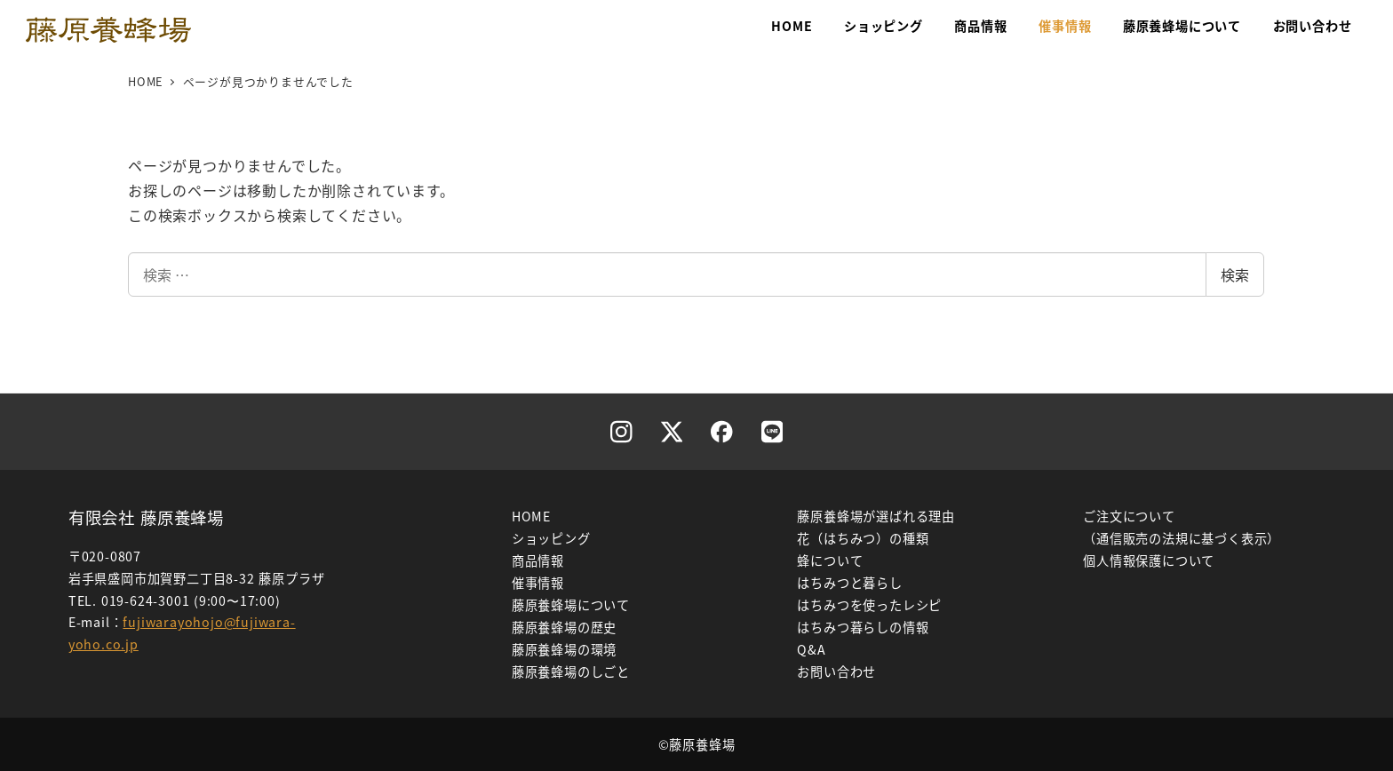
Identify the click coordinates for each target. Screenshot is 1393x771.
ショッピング (551, 538)
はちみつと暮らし (849, 583)
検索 (1235, 274)
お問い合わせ (836, 671)
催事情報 (538, 583)
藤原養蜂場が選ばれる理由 (876, 516)
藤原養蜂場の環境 (564, 649)
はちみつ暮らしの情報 (862, 627)
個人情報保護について (1148, 560)
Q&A (811, 649)
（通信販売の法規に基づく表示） (1181, 538)
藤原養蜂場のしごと (571, 671)
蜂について (830, 560)
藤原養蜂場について (571, 605)
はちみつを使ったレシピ (869, 605)
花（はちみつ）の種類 (862, 538)
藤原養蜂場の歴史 (564, 627)
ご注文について (1129, 516)
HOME (531, 516)
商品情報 (538, 560)
